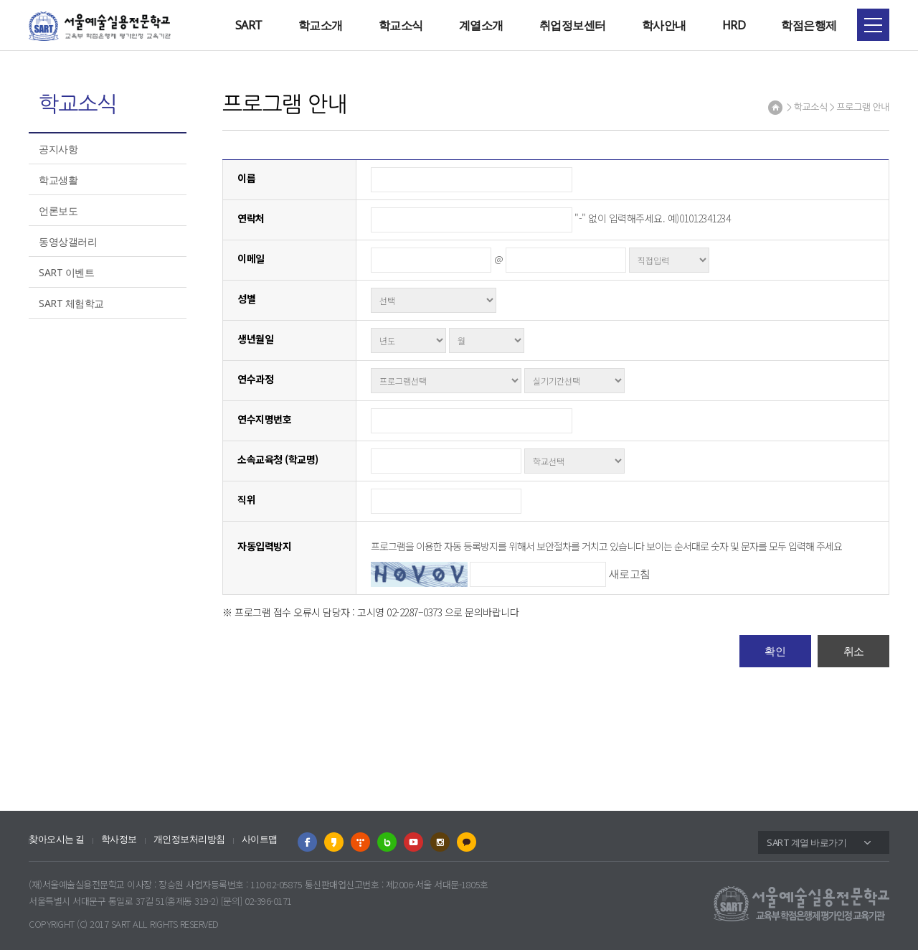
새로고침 (629, 573)
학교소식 (401, 25)
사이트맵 (260, 839)
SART (248, 25)
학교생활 (58, 180)
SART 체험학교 (71, 303)
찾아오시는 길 (57, 839)
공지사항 (58, 149)
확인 (775, 651)
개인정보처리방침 (189, 839)
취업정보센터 (572, 25)
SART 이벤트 (66, 272)
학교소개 (320, 25)
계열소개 (481, 25)
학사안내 (664, 25)
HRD (734, 25)
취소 (853, 651)
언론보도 (58, 210)
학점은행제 (809, 25)
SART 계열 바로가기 (806, 842)
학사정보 (119, 839)
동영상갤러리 (68, 241)
